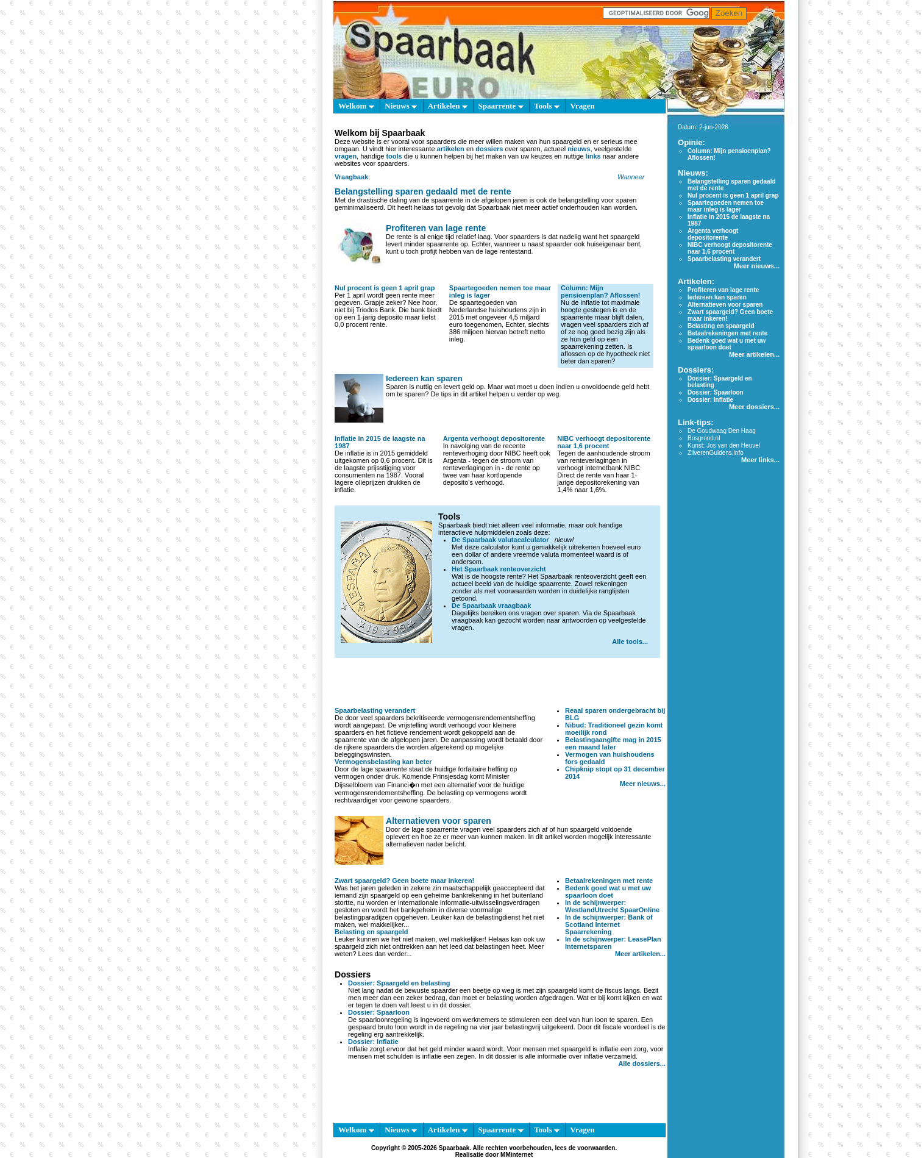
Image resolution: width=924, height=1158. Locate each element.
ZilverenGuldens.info (716, 452)
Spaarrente (500, 105)
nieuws (578, 148)
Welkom (356, 105)
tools (394, 156)
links (593, 156)
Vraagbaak (351, 176)
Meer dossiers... (754, 406)
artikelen (450, 148)
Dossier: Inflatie (373, 1041)
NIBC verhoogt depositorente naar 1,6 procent (603, 442)
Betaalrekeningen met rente (609, 880)
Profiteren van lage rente (436, 228)
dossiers (489, 148)
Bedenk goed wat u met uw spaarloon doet (608, 891)
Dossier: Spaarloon (379, 1012)
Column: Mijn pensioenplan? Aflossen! (600, 291)
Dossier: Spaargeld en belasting (399, 983)
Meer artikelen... (640, 953)
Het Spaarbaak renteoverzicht (499, 569)
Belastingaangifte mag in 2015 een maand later (613, 743)
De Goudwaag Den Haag (722, 430)
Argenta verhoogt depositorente (494, 438)
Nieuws (401, 105)
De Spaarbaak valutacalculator (500, 539)
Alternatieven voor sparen (438, 821)
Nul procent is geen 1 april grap (385, 287)
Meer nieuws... (643, 783)
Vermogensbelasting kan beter (383, 761)
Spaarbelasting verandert (375, 710)
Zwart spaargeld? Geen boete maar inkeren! (404, 880)
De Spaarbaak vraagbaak (491, 605)
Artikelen (447, 105)
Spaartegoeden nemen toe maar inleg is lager (726, 206)
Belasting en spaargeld (371, 931)
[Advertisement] (500, 682)
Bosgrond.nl (704, 438)
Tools (546, 105)
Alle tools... (630, 641)
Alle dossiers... (642, 1063)
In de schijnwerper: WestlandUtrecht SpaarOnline (612, 906)
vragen (346, 156)
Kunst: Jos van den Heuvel (724, 445)
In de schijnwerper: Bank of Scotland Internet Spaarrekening (609, 924)
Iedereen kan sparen (424, 378)
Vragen (582, 105)
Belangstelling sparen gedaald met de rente (423, 191)
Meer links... (760, 459)
